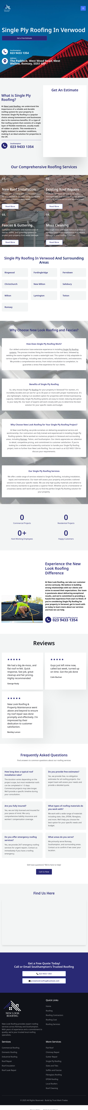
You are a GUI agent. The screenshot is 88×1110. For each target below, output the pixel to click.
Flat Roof (49, 1053)
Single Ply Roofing (53, 1067)
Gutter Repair (51, 1062)
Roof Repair (7, 1067)
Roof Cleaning (52, 1094)
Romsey (23, 444)
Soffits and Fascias (54, 1076)
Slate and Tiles (52, 1071)
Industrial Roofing (9, 1062)
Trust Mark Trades (60, 1106)
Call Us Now (44, 877)
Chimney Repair (52, 1058)
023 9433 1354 (44, 979)
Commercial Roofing (10, 1053)
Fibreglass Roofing (54, 1080)
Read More (11, 207)
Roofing (35, 394)
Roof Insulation (8, 1071)
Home (48, 1012)
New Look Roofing (12, 106)
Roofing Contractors (54, 1021)
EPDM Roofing (52, 1085)
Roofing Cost (51, 1025)
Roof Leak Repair (9, 1076)
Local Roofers (51, 1089)
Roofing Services (53, 1030)
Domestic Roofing (9, 1058)
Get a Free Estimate (14, 38)
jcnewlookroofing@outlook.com (44, 986)
